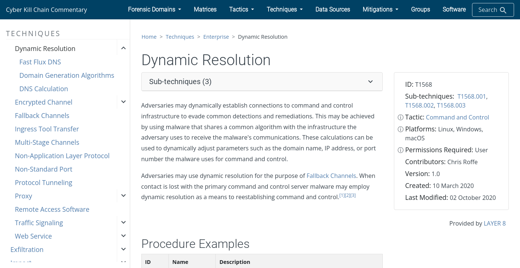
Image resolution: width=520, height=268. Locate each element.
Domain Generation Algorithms (66, 75)
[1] (342, 195)
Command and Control (457, 117)
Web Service (33, 236)
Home (149, 36)
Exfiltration (27, 249)
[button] (154, 9)
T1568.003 (451, 105)
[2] (347, 195)
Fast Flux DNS (40, 61)
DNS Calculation (43, 88)
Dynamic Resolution (45, 48)
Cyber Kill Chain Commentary (46, 10)
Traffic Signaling (39, 222)
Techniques (180, 36)
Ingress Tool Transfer (47, 128)
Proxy (23, 195)
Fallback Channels (42, 115)
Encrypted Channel (44, 102)
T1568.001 (472, 96)
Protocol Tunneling (43, 182)
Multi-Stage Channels (47, 142)
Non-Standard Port (43, 169)
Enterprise (216, 36)
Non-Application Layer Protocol (62, 155)
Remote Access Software (52, 209)
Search (493, 10)
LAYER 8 (495, 223)
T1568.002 (419, 105)
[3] (353, 195)
